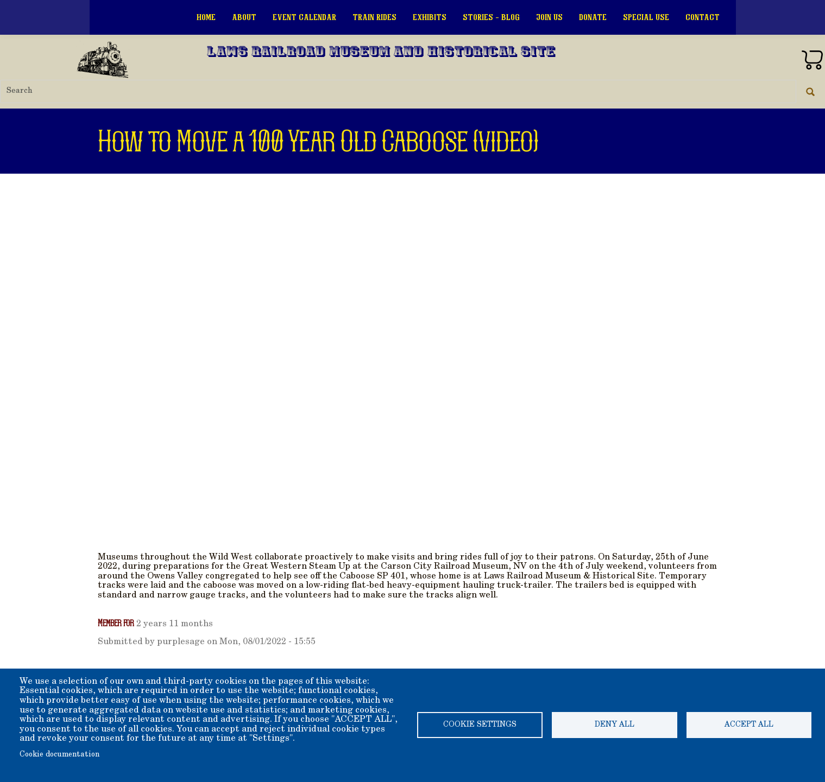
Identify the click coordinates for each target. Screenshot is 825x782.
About (244, 17)
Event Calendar (304, 17)
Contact (702, 17)
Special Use (646, 17)
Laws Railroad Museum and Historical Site (381, 53)
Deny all (614, 725)
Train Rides (374, 17)
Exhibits (429, 17)
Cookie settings (480, 725)
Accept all (749, 725)
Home (206, 17)
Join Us (549, 17)
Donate (593, 17)
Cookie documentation (59, 755)
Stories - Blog (491, 17)
